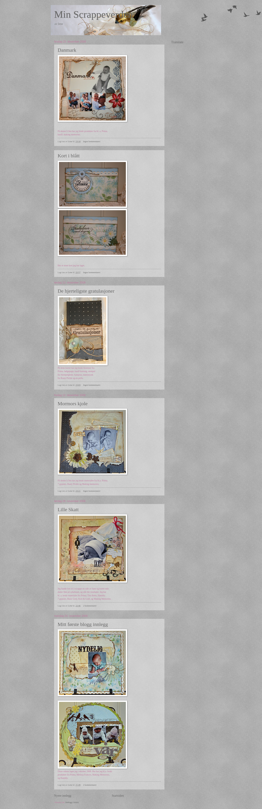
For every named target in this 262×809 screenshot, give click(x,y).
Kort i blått (69, 155)
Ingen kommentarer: (92, 141)
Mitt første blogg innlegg (83, 624)
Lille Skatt (68, 509)
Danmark (67, 50)
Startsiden (118, 795)
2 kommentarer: (90, 606)
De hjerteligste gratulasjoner (86, 291)
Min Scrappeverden (93, 14)
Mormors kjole (73, 403)
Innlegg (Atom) (72, 802)
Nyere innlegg (62, 795)
